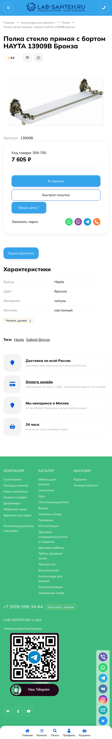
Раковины (45, 520)
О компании (12, 479)
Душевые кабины (51, 547)
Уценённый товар (51, 593)
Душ (41, 496)
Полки (66, 22)
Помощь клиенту (15, 485)
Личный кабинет (86, 485)
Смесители (46, 490)
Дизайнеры (12, 503)
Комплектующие (50, 587)
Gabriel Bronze (38, 339)
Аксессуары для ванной (37, 22)
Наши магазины (15, 491)
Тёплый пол (47, 564)
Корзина (80, 479)
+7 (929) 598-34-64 (23, 606)
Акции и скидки (15, 497)
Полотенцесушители (53, 502)
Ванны (43, 508)
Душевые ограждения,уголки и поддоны (53, 536)
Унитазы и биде (50, 514)
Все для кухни (48, 570)
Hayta (19, 339)
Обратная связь (15, 509)
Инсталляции (48, 526)
